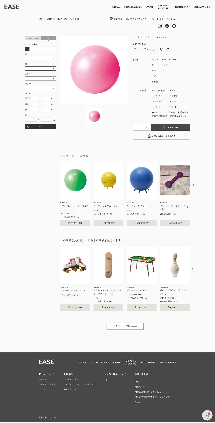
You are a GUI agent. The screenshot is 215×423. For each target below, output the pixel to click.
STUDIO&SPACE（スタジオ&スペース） (152, 393)
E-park (137, 403)
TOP (41, 18)
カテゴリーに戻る (125, 326)
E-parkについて (110, 380)
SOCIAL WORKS (202, 6)
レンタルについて (71, 380)
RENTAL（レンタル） (144, 388)
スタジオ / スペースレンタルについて (80, 386)
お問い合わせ (141, 375)
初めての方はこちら (136, 19)
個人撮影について (71, 391)
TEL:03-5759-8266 (164, 19)
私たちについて (46, 375)
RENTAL (116, 6)
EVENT (149, 6)
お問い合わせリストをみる (161, 136)
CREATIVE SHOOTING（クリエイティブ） (153, 398)
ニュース (43, 391)
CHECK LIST (171, 127)
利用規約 (68, 375)
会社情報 (43, 380)
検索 (40, 127)
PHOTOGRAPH (181, 6)
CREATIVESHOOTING (163, 6)
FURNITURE (33, 38)
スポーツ (69, 18)
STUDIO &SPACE (133, 6)
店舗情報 (114, 19)
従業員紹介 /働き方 (47, 386)
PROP (60, 18)
